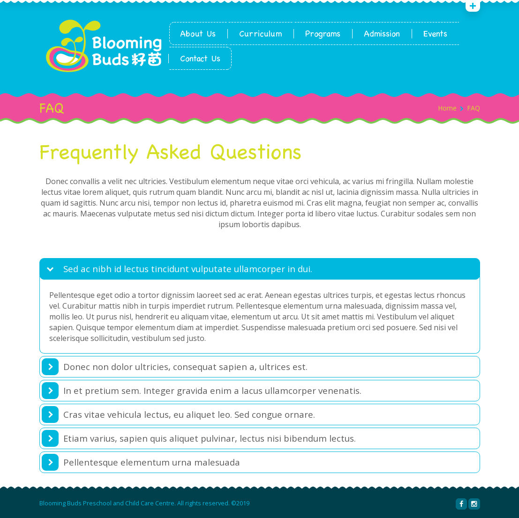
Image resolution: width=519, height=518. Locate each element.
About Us (197, 33)
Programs (322, 33)
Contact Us (200, 58)
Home (447, 108)
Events (435, 33)
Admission (382, 33)
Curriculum (260, 33)
